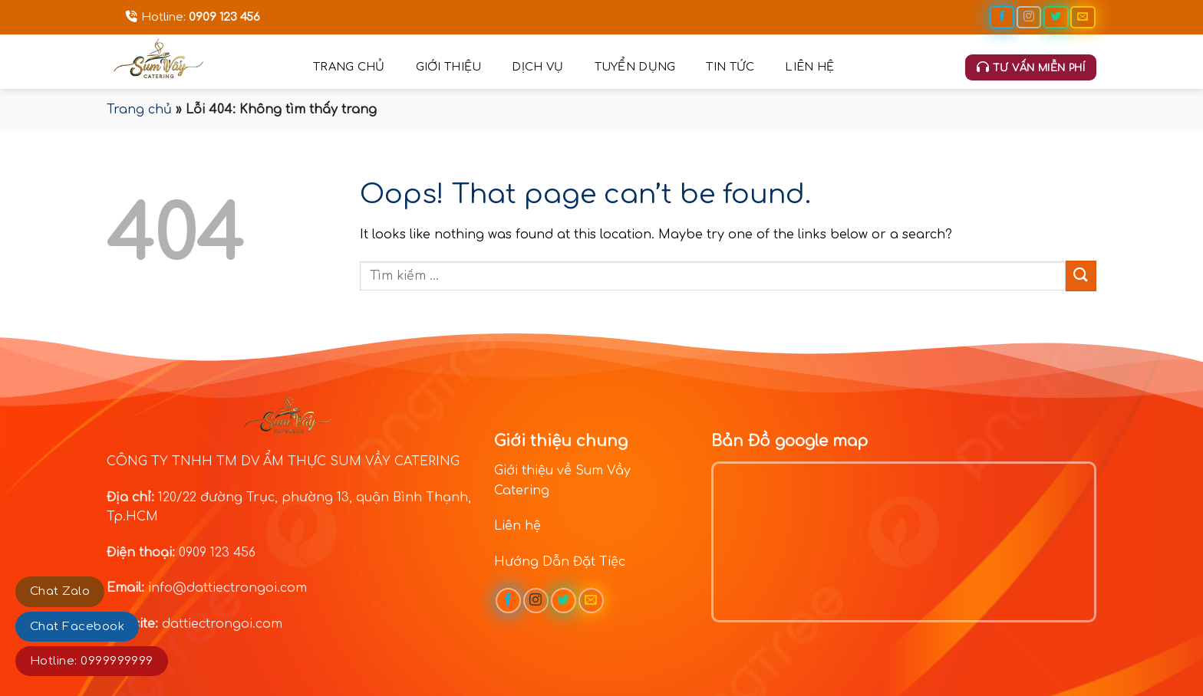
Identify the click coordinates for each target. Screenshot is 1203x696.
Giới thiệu (449, 67)
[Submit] (1081, 276)
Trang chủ (349, 67)
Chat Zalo (60, 591)
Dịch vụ (537, 67)
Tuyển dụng (635, 67)
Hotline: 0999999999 (91, 661)
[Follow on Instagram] (1029, 17)
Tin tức (730, 67)
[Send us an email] (1082, 17)
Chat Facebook (77, 626)
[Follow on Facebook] (1002, 17)
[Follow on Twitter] (1055, 17)
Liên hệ (809, 67)
